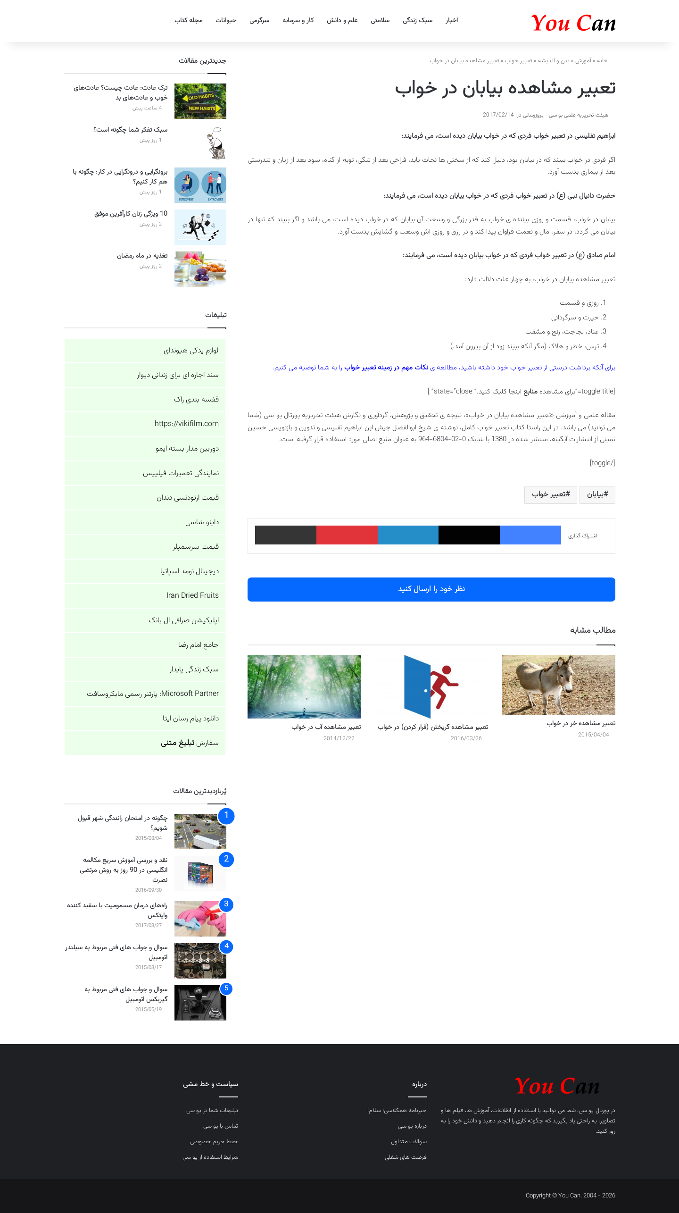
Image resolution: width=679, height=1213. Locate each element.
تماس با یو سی (220, 1126)
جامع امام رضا (198, 645)
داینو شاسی (202, 522)
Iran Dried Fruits (192, 596)
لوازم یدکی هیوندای (191, 351)
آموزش (583, 61)
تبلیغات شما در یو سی (212, 1110)
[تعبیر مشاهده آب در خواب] (304, 687)
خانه (606, 61)
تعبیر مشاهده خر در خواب (581, 724)
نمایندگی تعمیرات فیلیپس (181, 473)
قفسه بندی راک (196, 400)
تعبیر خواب (518, 61)
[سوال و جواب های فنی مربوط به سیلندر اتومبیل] (200, 961)
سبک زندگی (417, 21)
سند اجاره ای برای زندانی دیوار (178, 375)
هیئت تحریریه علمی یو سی (578, 115)
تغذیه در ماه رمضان (142, 256)
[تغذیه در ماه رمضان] (200, 269)
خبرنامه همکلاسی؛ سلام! (397, 1110)
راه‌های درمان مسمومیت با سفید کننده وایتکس (117, 911)
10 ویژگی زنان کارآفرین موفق (130, 214)
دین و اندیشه (554, 61)
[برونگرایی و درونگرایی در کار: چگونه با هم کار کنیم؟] (200, 185)
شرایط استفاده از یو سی (210, 1157)
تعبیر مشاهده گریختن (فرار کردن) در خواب (433, 727)
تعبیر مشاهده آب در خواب (326, 727)
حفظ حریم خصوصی (214, 1141)
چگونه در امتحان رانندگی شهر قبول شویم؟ (122, 823)
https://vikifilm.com (187, 424)
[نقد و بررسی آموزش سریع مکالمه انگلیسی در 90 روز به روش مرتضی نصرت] (200, 873)
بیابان (595, 495)
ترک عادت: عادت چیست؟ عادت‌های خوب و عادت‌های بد (120, 93)
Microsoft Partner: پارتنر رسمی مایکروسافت (153, 694)
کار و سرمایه (298, 21)
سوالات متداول (409, 1141)
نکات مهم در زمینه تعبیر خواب (386, 367)
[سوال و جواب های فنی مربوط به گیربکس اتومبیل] (200, 1003)
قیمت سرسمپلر (196, 547)
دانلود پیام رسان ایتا (191, 719)
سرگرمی (259, 21)
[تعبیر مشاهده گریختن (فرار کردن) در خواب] (431, 687)
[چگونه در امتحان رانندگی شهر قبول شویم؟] (200, 831)
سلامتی (380, 21)
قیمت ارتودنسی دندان (188, 498)
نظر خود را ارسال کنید (431, 589)
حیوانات (225, 21)
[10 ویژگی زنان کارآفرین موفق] (200, 227)
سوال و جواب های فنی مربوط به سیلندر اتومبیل (116, 953)
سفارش (190, 743)
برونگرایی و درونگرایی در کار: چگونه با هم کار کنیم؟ (120, 177)
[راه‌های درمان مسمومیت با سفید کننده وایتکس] (200, 919)
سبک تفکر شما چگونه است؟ (130, 130)
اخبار (452, 21)
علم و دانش (342, 21)
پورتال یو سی (594, 1110)
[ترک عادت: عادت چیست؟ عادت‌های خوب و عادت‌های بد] (200, 101)
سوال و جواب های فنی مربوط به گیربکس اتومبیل (125, 995)
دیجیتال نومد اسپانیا (189, 572)
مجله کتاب (188, 21)
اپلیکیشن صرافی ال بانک (184, 621)
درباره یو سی (412, 1126)
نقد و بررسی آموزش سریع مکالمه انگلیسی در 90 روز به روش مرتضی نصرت (123, 870)
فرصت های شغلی (406, 1157)
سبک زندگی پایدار (194, 670)
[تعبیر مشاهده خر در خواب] (558, 685)
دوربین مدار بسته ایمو (187, 449)
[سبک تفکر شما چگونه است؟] (200, 143)
